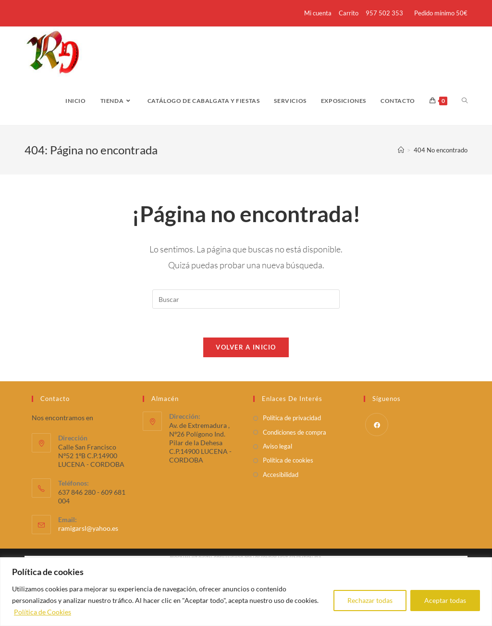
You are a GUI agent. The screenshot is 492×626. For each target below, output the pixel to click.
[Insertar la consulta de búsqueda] (246, 299)
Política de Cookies (42, 612)
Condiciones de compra (294, 432)
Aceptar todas (445, 600)
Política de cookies (288, 460)
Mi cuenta (318, 13)
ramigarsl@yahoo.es (88, 528)
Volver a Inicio (246, 347)
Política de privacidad (292, 418)
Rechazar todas (370, 600)
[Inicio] (401, 150)
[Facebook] (376, 424)
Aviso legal (277, 446)
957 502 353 (384, 13)
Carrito (348, 13)
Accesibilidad (280, 474)
